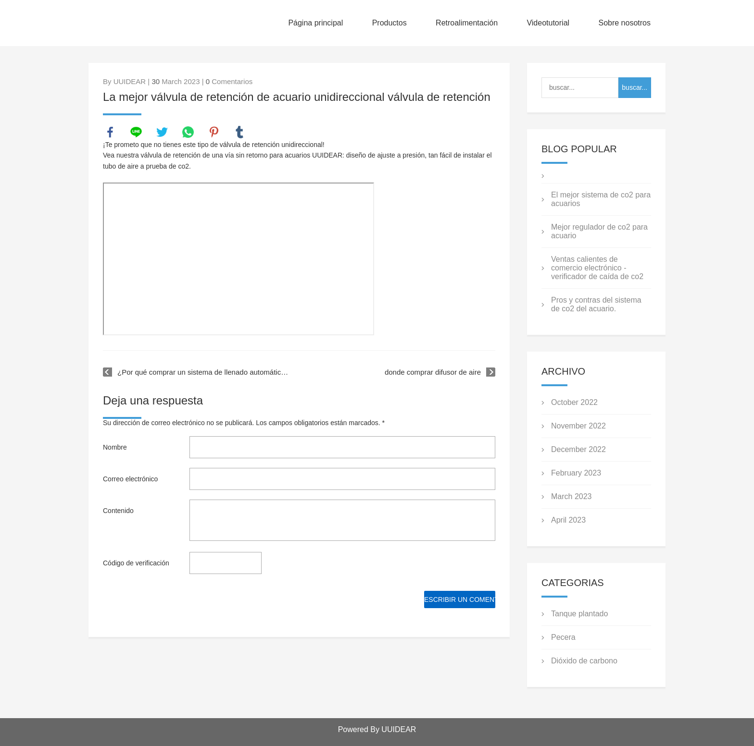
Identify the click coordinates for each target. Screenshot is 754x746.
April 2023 (568, 520)
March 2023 (571, 496)
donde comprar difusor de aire (433, 372)
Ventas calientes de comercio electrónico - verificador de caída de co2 (597, 268)
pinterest (214, 132)
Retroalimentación (467, 23)
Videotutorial (548, 23)
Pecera (563, 637)
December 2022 (578, 449)
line (136, 132)
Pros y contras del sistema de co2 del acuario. (596, 304)
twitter (162, 132)
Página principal (315, 23)
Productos (389, 23)
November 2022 (578, 426)
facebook (110, 132)
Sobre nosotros (624, 23)
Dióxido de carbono (584, 661)
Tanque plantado (579, 614)
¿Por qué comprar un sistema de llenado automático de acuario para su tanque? (204, 372)
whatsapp (188, 132)
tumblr (239, 132)
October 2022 (574, 402)
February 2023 (576, 473)
